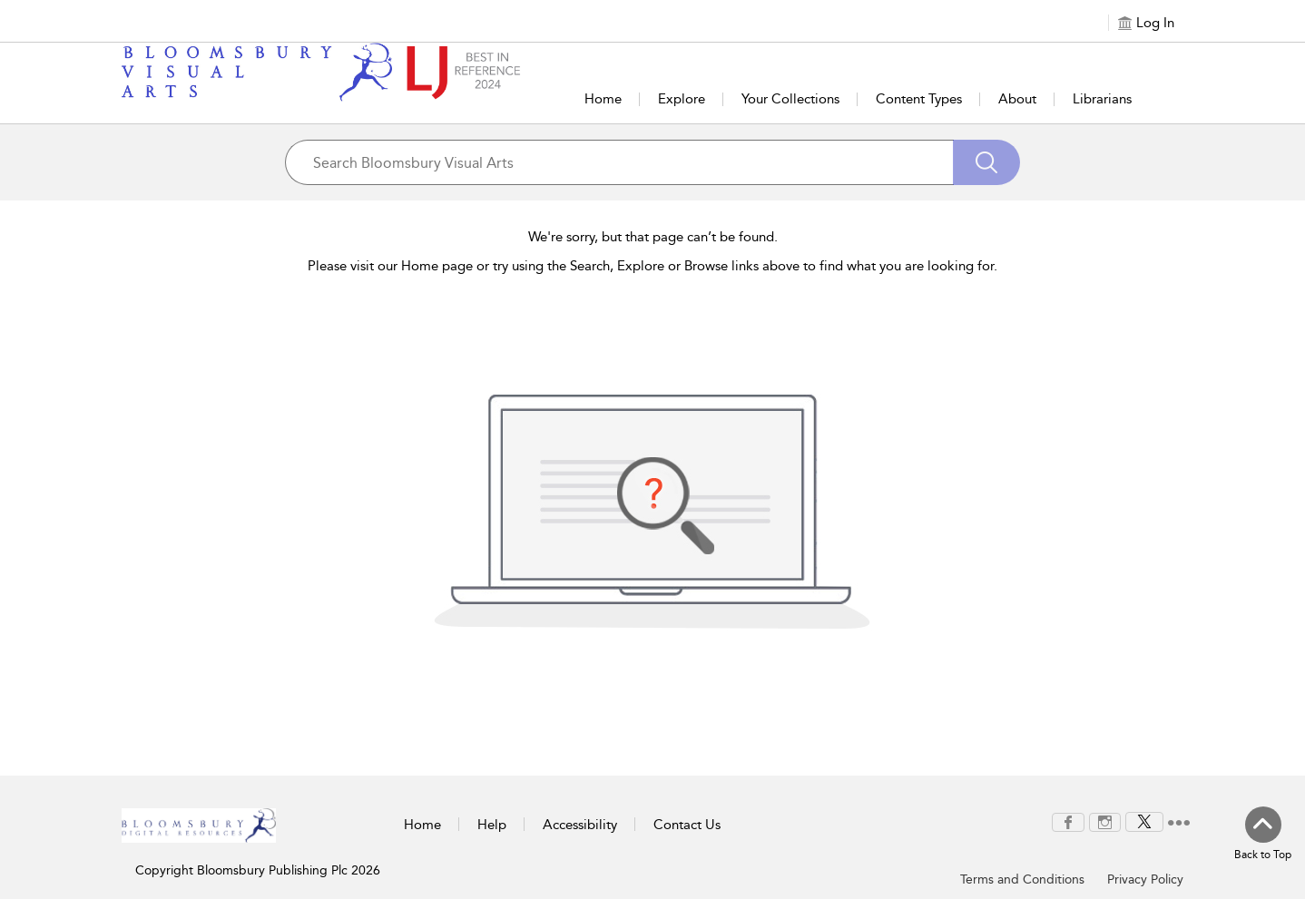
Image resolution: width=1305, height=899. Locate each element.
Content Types (919, 99)
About (1017, 99)
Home (603, 99)
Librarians (1102, 99)
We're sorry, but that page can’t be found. (653, 237)
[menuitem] (1068, 822)
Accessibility (580, 824)
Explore (681, 99)
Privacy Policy (1145, 879)
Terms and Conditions (1022, 879)
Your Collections (790, 99)
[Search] (986, 162)
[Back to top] (1262, 834)
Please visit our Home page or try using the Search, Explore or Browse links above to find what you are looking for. (652, 266)
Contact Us (687, 824)
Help (491, 824)
